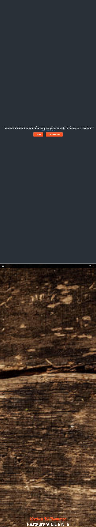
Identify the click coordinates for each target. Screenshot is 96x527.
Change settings (54, 134)
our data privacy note (48, 130)
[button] (91, 266)
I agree (38, 134)
